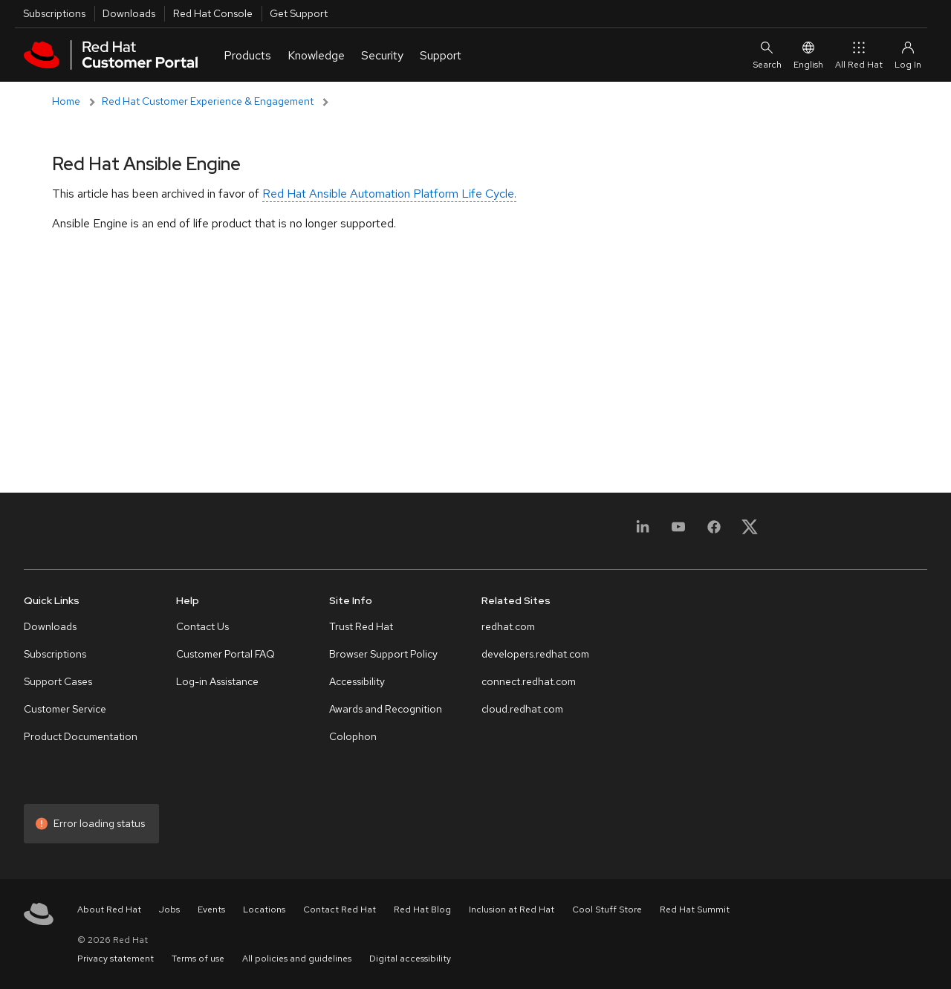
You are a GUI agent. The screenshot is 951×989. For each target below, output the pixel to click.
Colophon (353, 736)
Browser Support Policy (383, 654)
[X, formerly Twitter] (750, 526)
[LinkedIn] (643, 535)
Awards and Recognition (385, 709)
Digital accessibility (410, 958)
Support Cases (58, 681)
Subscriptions (54, 13)
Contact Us (202, 626)
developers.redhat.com (535, 654)
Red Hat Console (213, 13)
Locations (264, 909)
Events (211, 909)
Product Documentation (80, 736)
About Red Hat (109, 909)
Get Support (299, 13)
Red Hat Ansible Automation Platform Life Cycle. (389, 193)
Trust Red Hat (361, 626)
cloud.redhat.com (522, 709)
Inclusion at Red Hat (511, 909)
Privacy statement (115, 958)
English (808, 55)
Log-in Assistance (217, 681)
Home (66, 101)
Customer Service (65, 709)
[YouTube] (678, 535)
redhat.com (508, 626)
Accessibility (357, 681)
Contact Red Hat (339, 909)
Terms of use (198, 958)
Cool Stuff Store (607, 909)
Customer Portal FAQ (225, 654)
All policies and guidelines (296, 958)
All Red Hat (859, 55)
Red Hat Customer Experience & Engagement (208, 101)
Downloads (129, 13)
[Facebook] (714, 535)
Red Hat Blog (422, 909)
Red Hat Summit (695, 909)
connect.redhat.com (528, 681)
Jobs (169, 909)
